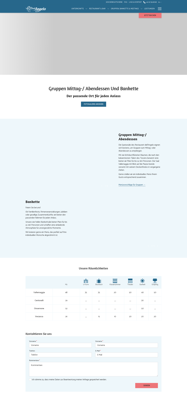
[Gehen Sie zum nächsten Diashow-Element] (111, 186)
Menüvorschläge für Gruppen (132, 184)
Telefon (32, 351)
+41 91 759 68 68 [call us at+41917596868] (150, 2)
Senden (146, 385)
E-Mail (98, 351)
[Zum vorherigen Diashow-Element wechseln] (102, 186)
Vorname (33, 341)
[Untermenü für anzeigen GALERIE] (155, 9)
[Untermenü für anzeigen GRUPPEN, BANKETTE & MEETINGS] (129, 9)
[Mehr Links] (158, 9)
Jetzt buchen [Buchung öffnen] (150, 15)
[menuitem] (137, 9)
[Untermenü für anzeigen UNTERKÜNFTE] (74, 9)
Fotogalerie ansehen (93, 104)
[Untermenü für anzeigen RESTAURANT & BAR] (96, 9)
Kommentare (34, 360)
